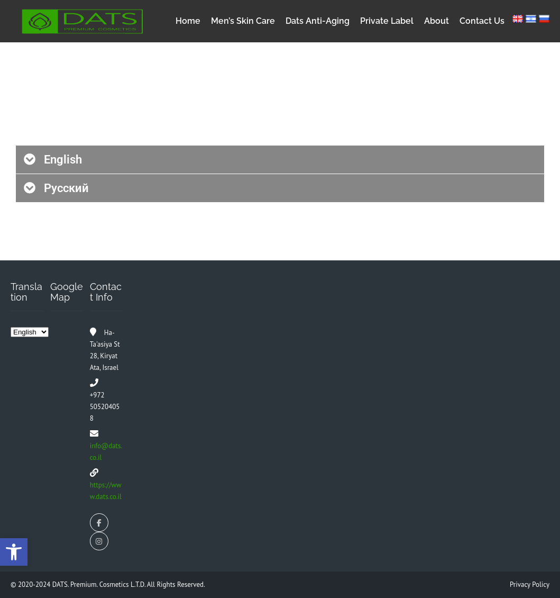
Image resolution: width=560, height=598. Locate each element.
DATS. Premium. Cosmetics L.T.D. (99, 584)
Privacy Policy (529, 584)
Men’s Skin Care (243, 21)
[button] (280, 160)
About (436, 21)
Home (188, 21)
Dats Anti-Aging (318, 21)
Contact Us (482, 21)
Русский (66, 188)
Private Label (387, 21)
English (63, 159)
